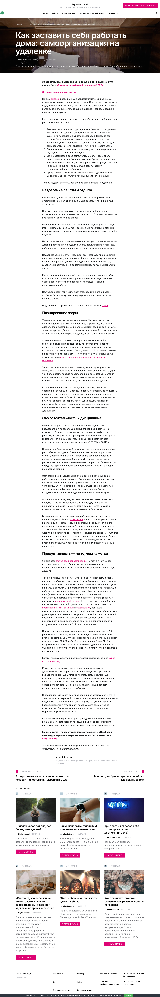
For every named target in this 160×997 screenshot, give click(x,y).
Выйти (79, 982)
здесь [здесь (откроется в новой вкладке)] (105, 305)
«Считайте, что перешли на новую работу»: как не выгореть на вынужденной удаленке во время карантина (35, 903)
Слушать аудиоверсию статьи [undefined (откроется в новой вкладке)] (59, 92)
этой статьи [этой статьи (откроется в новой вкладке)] (76, 519)
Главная (19, 24)
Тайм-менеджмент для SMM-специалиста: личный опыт (79, 827)
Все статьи (58, 974)
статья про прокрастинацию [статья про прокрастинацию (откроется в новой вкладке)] (71, 561)
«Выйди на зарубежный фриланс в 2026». (80, 85)
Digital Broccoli (80, 4)
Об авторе (80, 974)
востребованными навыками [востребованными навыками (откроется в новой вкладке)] (58, 607)
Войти (56, 982)
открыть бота (49, 738)
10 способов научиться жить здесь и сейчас (78, 900)
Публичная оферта (61, 990)
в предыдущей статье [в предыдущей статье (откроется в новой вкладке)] (67, 601)
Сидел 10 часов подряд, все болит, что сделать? (33, 827)
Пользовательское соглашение (131, 982)
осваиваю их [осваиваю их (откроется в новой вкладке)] (83, 607)
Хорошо (129, 995)
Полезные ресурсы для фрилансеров (133, 974)
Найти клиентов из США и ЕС (140, 5)
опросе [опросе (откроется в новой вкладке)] (55, 99)
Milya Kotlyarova (24, 60)
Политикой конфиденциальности (76, 995)
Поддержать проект (85, 990)
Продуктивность (32, 24)
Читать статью (25, 852)
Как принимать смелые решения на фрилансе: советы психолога (124, 901)
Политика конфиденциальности (109, 982)
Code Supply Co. (21, 977)
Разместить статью (108, 974)
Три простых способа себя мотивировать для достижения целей (121, 829)
